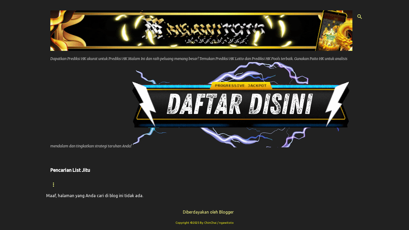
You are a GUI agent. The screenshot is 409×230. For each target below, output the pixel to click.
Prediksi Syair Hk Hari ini (205, 184)
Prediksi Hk (123, 184)
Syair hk (90, 184)
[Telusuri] (360, 16)
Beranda (60, 184)
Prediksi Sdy (258, 184)
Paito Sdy (325, 184)
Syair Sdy (293, 184)
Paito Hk (157, 184)
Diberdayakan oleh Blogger (205, 212)
